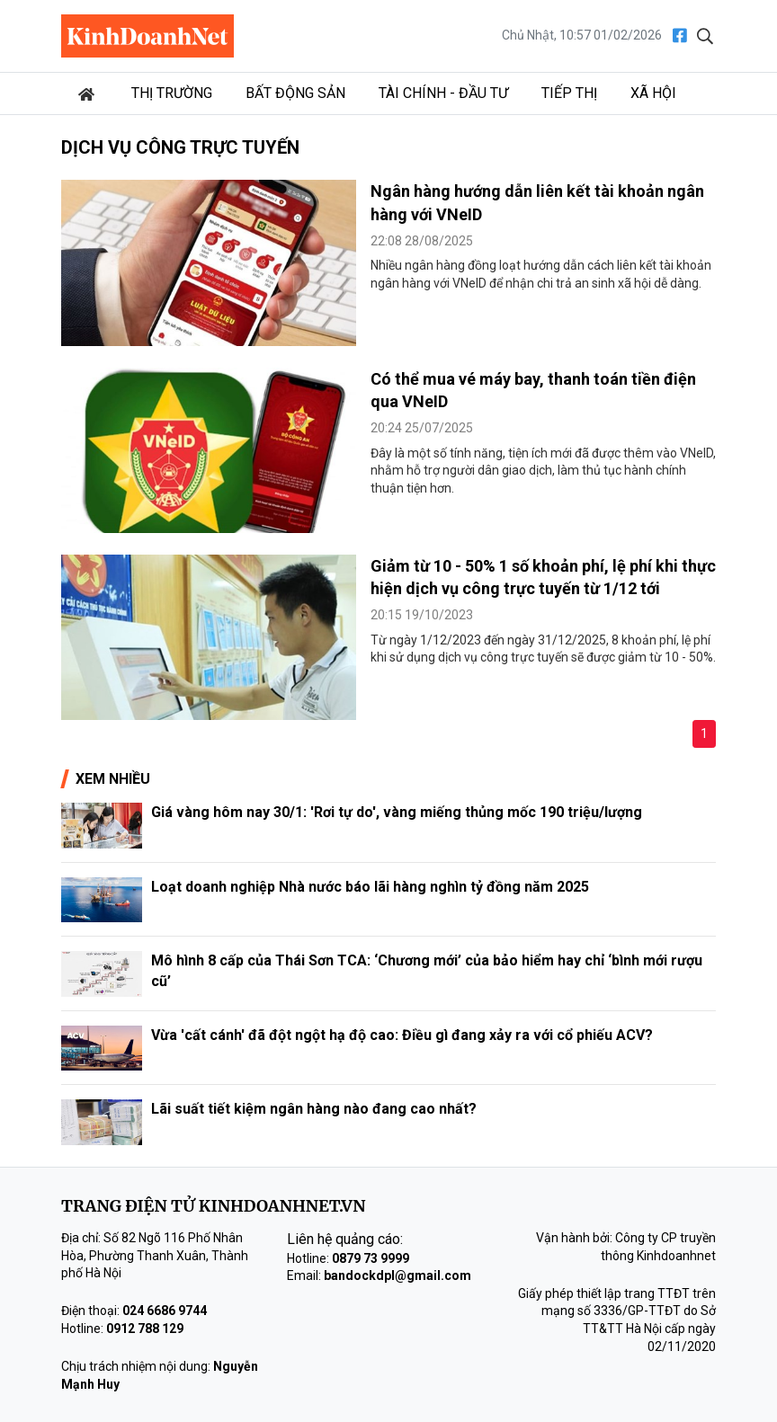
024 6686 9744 (164, 1310)
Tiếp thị (569, 93)
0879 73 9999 (370, 1258)
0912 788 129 (144, 1328)
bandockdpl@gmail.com (397, 1275)
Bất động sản (295, 93)
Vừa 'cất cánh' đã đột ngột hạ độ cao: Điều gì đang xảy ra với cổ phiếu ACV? (402, 1035)
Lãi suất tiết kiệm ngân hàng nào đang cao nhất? (314, 1108)
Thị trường (171, 93)
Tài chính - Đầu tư (443, 93)
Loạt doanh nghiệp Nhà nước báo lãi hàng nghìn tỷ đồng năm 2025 (370, 886)
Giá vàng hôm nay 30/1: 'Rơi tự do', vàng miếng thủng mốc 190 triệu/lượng (396, 812)
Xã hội (653, 93)
